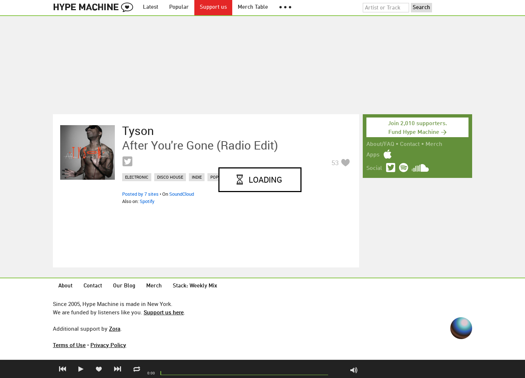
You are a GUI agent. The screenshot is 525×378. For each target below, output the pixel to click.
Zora (114, 328)
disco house (170, 177)
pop (214, 177)
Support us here (164, 312)
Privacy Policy (108, 345)
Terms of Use (69, 345)
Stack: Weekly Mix (195, 286)
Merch (433, 144)
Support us (213, 7)
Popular (179, 7)
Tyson (138, 130)
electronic (136, 177)
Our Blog (124, 286)
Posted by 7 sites (140, 194)
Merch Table (253, 7)
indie (197, 177)
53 (335, 162)
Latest (150, 7)
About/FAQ (380, 144)
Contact (410, 144)
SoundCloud (181, 194)
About (65, 286)
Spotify (147, 201)
